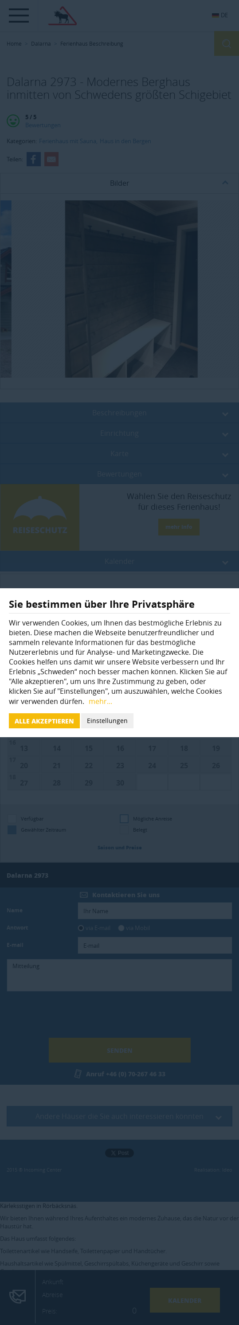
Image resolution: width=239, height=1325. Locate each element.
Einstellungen (107, 720)
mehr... (100, 701)
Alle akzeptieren (44, 720)
